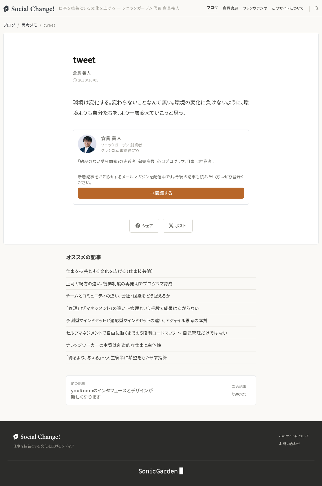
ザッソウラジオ (255, 8)
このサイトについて (288, 8)
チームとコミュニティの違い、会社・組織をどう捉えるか (118, 296)
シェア (144, 225)
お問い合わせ (290, 443)
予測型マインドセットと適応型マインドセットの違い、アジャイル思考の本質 (137, 320)
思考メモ (29, 25)
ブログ (212, 7)
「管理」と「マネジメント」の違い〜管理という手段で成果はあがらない (132, 308)
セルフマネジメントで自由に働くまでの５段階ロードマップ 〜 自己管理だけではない (146, 333)
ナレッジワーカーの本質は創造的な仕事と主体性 (113, 345)
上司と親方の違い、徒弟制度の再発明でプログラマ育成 (119, 283)
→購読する (161, 192)
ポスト (177, 225)
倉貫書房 (230, 8)
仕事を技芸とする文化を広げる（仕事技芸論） (109, 271)
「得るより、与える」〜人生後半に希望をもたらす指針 (116, 357)
